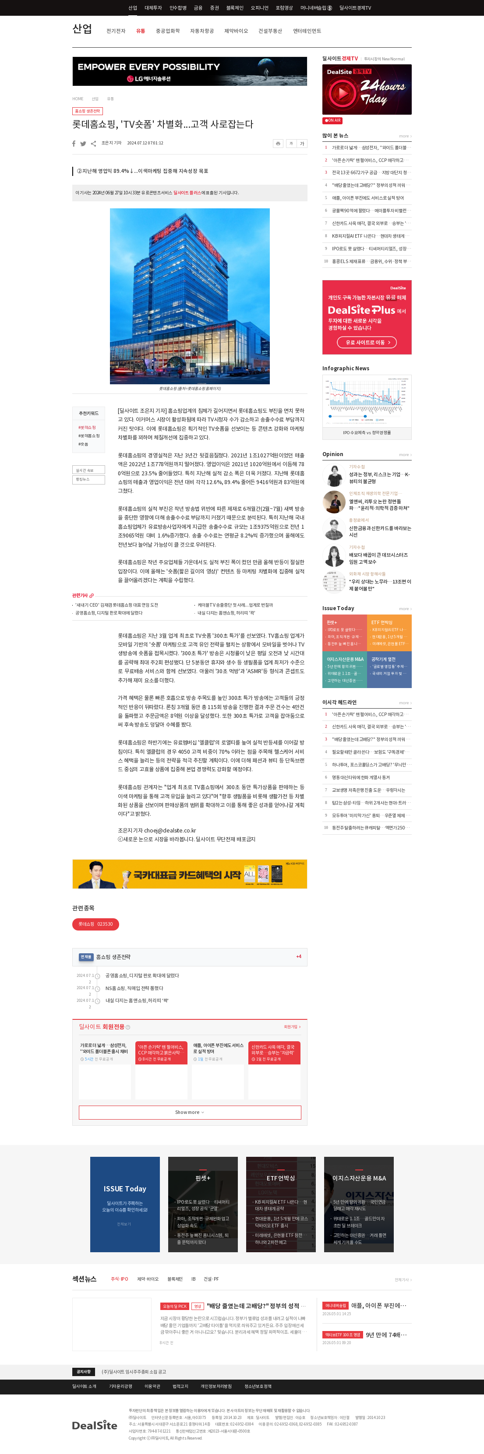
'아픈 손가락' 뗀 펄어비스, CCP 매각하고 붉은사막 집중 (380, 160)
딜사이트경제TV (358, 7)
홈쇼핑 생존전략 (87, 111)
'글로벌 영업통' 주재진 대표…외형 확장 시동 (390, 667)
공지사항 (83, 1371)
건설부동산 (270, 31)
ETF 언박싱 (381, 623)
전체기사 (401, 1279)
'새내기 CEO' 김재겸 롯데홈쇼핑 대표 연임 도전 (116, 605)
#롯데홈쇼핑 (89, 436)
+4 (298, 957)
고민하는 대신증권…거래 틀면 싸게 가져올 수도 (346, 681)
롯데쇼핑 (95, 924)
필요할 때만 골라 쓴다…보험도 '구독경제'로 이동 (374, 752)
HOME (77, 99)
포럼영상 (284, 8)
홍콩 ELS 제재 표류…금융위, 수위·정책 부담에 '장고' (379, 261)
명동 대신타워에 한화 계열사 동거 (361, 777)
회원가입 (290, 1026)
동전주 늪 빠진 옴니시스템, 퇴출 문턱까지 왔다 (346, 644)
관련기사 (80, 596)
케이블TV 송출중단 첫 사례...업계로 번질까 (235, 605)
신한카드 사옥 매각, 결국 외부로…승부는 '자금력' (375, 223)
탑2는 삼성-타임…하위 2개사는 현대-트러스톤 (373, 803)
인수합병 (178, 8)
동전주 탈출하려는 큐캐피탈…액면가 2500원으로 (375, 828)
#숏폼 (83, 445)
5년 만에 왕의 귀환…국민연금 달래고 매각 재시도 (346, 667)
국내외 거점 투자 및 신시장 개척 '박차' (390, 674)
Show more (190, 1113)
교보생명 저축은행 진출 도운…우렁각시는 (368, 790)
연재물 (86, 957)
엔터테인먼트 (307, 31)
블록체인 (235, 8)
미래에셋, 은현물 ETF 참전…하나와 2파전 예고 (390, 644)
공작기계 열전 (383, 659)
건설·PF (211, 1279)
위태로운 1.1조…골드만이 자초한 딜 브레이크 (346, 674)
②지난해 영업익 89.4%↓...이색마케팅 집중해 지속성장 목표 (142, 171)
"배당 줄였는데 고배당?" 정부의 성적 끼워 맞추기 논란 (379, 185)
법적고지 (180, 1386)
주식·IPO (119, 1279)
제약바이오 (236, 31)
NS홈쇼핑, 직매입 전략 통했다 (134, 988)
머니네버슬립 (316, 8)
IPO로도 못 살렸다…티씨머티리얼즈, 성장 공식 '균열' (379, 249)
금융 (198, 8)
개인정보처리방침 (216, 1386)
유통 (141, 31)
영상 (197, 1306)
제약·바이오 (148, 1279)
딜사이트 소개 (84, 1386)
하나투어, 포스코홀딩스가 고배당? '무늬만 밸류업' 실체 (380, 765)
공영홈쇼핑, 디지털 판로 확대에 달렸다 (108, 613)
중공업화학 (168, 31)
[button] (406, 1204)
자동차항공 (202, 31)
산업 (132, 8)
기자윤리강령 (120, 1386)
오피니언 (259, 8)
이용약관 (152, 1386)
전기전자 (115, 31)
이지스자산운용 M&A (345, 659)
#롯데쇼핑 (87, 428)
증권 (214, 8)
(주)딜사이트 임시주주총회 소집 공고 (134, 1372)
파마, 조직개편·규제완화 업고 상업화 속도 (346, 637)
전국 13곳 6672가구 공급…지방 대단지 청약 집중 (375, 173)
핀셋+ (332, 623)
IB (193, 1279)
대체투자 (153, 8)
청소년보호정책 (258, 1386)
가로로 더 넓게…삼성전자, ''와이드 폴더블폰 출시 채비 (379, 148)
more (91, 596)
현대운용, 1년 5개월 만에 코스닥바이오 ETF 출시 (390, 637)
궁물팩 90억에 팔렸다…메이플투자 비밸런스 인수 (375, 211)
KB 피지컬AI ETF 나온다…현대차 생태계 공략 (372, 236)
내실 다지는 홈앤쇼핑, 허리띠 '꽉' (226, 613)
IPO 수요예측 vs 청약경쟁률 (367, 432)
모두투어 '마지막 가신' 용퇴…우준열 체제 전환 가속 (377, 815)
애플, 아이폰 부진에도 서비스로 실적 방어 (368, 198)
